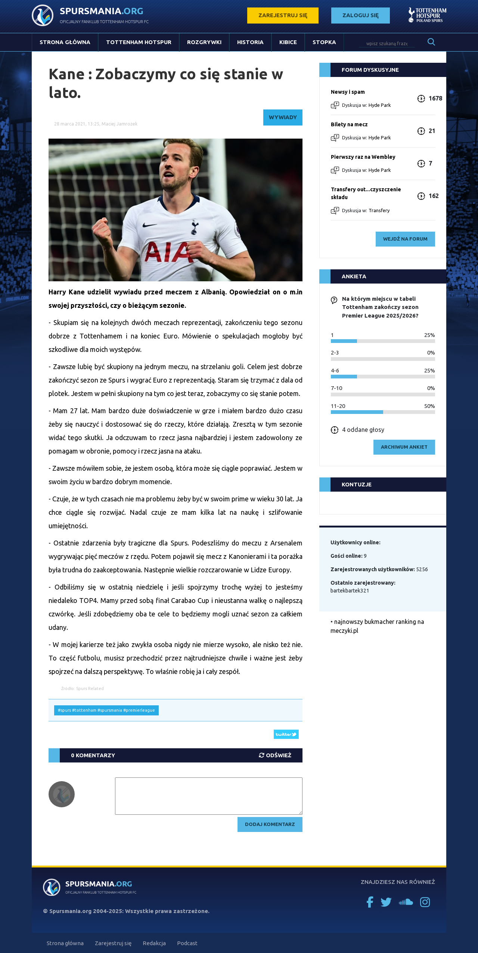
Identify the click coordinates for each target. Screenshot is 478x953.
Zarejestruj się (113, 943)
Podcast (187, 943)
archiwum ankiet (404, 446)
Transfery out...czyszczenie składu (366, 193)
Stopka (324, 42)
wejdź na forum (405, 238)
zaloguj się (360, 15)
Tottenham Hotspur (138, 42)
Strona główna (65, 42)
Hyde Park (380, 105)
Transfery (379, 210)
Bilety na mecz (349, 124)
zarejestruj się (282, 15)
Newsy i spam (348, 92)
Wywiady (283, 117)
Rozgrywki (204, 42)
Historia (250, 42)
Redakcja (154, 943)
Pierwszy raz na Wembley (363, 157)
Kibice (288, 42)
